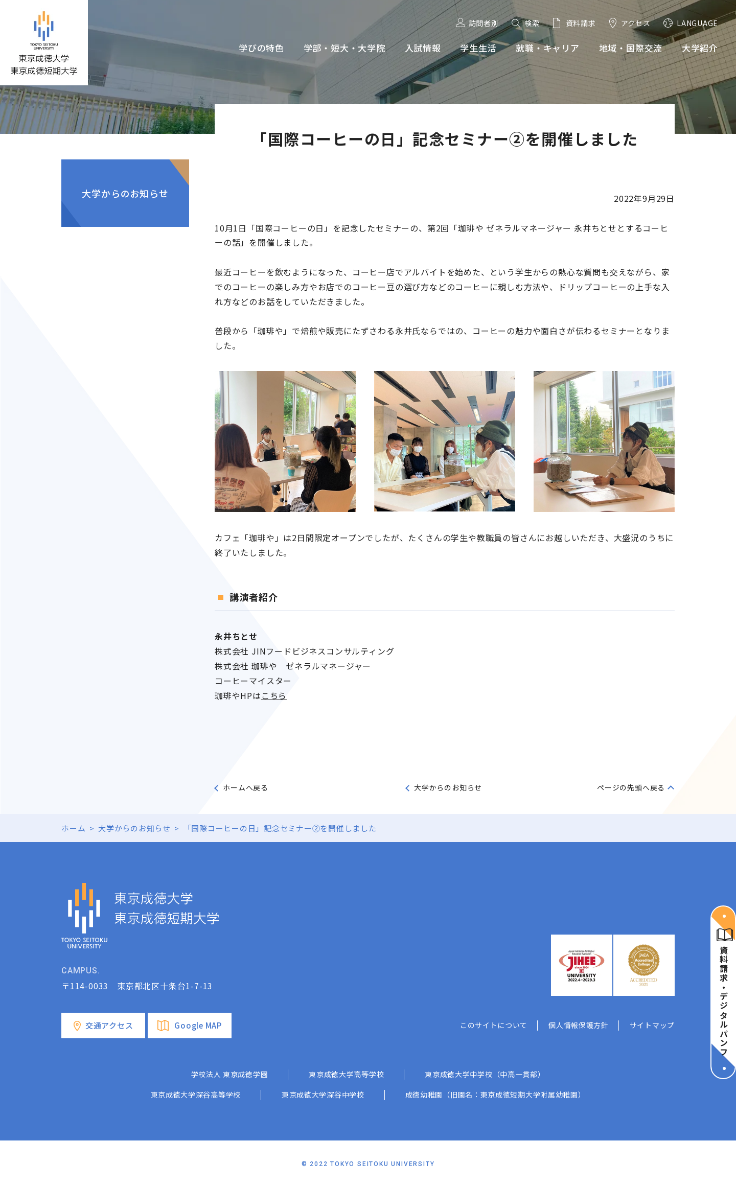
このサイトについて (493, 1025)
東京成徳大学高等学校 (346, 1074)
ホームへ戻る (245, 787)
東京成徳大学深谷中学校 (323, 1094)
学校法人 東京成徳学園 (229, 1074)
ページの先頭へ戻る (631, 787)
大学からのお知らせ (125, 193)
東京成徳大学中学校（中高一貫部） (485, 1074)
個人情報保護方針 (578, 1025)
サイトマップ (652, 1025)
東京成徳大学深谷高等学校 (196, 1094)
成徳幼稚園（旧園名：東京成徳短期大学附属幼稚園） (495, 1094)
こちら (274, 695)
